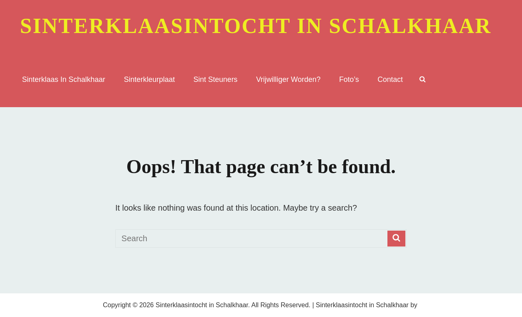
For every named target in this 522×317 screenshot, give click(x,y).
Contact (390, 79)
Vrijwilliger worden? (288, 79)
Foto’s (349, 79)
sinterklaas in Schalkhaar (63, 79)
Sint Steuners (215, 79)
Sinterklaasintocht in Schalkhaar (255, 25)
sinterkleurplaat (149, 79)
